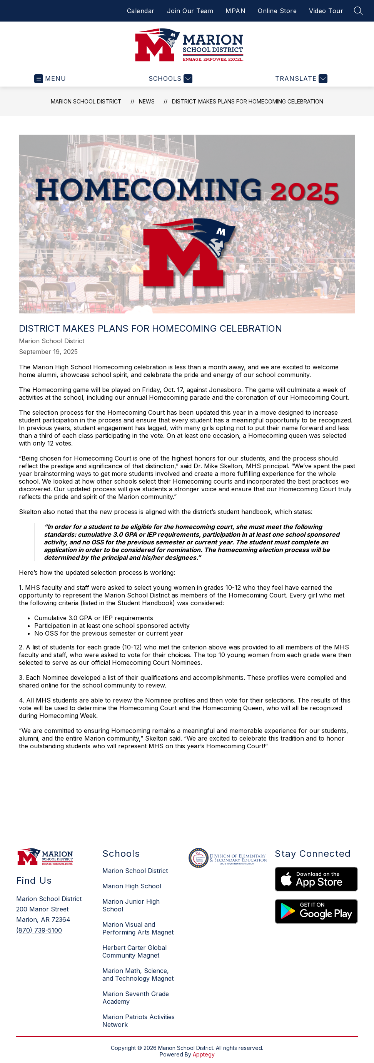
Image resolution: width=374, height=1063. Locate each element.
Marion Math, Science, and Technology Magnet (138, 974)
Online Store (277, 11)
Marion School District (86, 101)
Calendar (141, 11)
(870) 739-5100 (39, 930)
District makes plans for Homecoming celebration (247, 101)
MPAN (235, 11)
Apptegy (204, 1054)
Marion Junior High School (131, 905)
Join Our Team (190, 11)
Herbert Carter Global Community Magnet (134, 951)
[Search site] (358, 10)
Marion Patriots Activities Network (138, 1020)
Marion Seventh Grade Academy (135, 997)
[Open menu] (50, 78)
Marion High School (131, 886)
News (147, 101)
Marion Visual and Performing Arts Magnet (138, 928)
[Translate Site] (300, 78)
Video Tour (326, 11)
